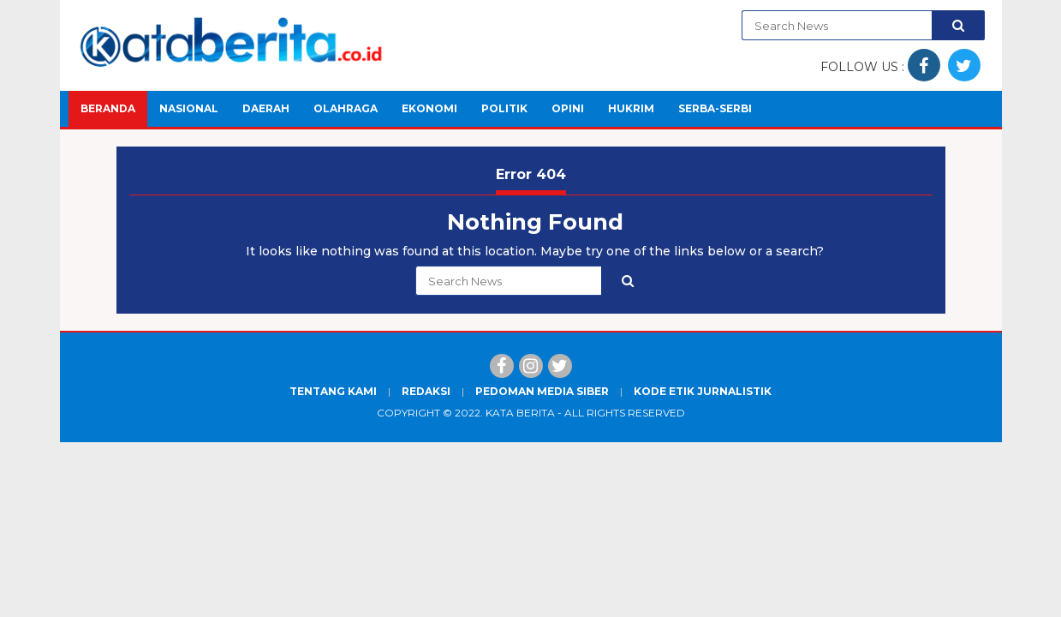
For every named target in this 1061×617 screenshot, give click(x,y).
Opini (567, 108)
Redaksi (426, 391)
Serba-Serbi (715, 108)
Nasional (188, 108)
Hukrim (631, 108)
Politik (504, 108)
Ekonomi (429, 108)
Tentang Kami (333, 391)
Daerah (265, 108)
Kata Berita (520, 412)
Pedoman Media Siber (542, 391)
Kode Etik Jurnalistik (703, 391)
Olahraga (345, 108)
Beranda (107, 108)
